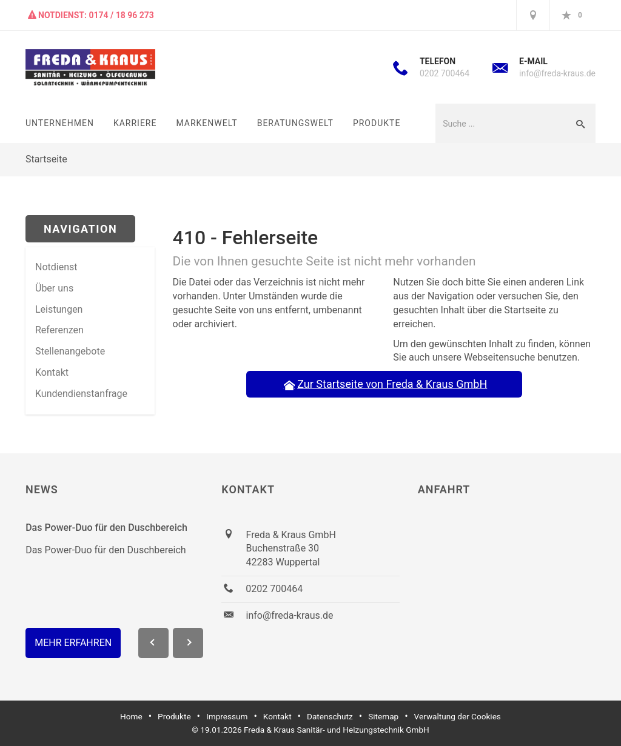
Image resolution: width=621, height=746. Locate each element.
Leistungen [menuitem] (58, 309)
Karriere (135, 123)
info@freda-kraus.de (557, 73)
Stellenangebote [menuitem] (70, 351)
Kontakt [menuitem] (52, 372)
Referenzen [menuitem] (59, 330)
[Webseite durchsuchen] (500, 123)
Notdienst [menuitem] (56, 267)
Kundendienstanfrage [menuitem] (81, 393)
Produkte (376, 123)
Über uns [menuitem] (54, 288)
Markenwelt (206, 123)
